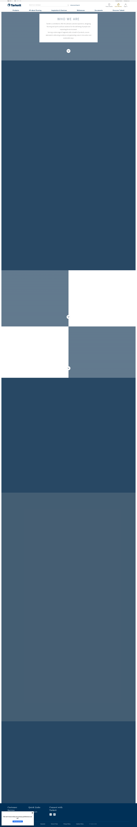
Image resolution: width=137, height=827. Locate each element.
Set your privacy (18, 821)
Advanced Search (75, 5)
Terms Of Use (54, 824)
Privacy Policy (67, 824)
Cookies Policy (79, 824)
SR (17, 1)
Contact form (118, 1)
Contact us (126, 1)
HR (20, 1)
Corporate (42, 824)
